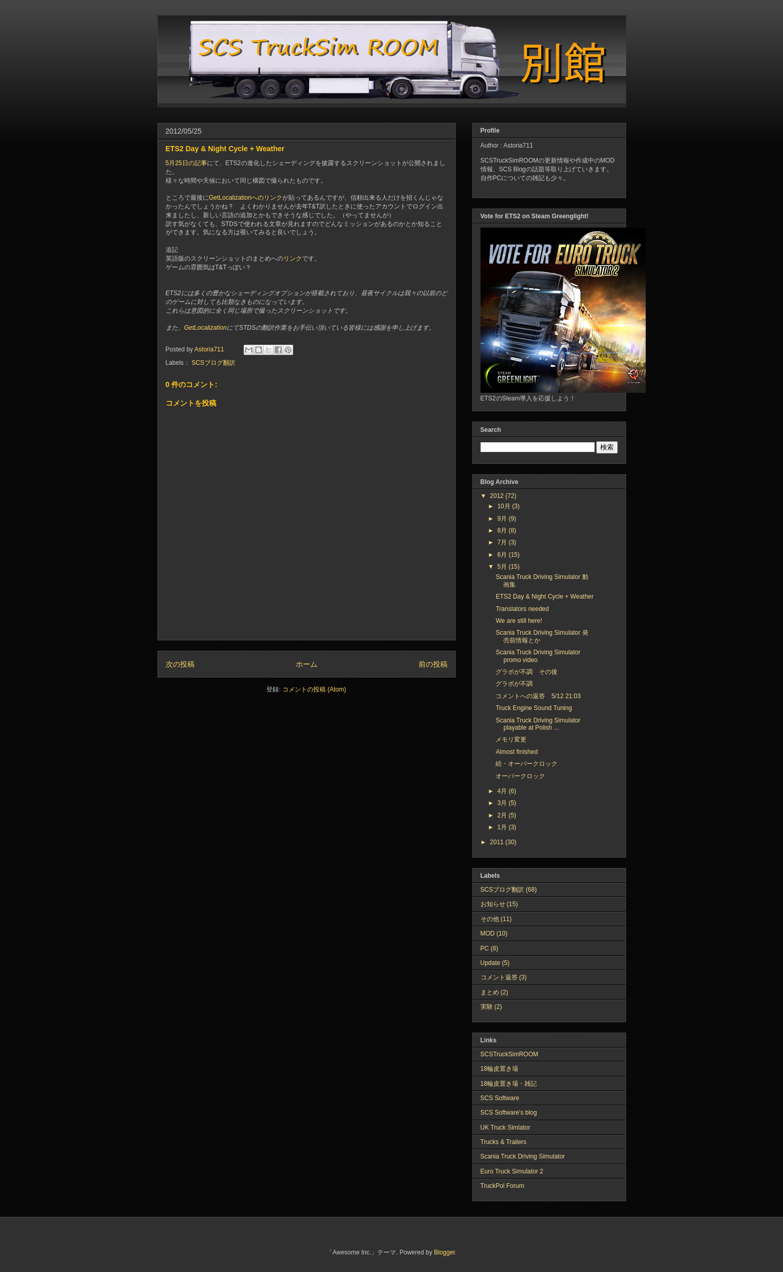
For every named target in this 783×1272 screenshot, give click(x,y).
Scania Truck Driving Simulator (523, 1156)
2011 (497, 842)
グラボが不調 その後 (526, 671)
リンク (292, 258)
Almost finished (516, 751)
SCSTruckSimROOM (509, 1054)
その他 (490, 919)
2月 (502, 815)
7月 (502, 542)
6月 (502, 554)
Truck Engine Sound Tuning (534, 708)
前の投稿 (433, 664)
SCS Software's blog (509, 1112)
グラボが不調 (514, 683)
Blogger (444, 1252)
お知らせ (493, 904)
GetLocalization (205, 327)
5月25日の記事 (186, 163)
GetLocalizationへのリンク (246, 197)
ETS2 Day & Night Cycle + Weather (545, 596)
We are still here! (519, 620)
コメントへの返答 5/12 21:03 (538, 696)
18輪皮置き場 (499, 1068)
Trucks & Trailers (504, 1142)
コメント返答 (499, 977)
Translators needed (522, 609)
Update (491, 963)
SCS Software (500, 1098)
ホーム (306, 664)
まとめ (490, 992)
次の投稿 (180, 664)
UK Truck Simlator (506, 1127)
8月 (502, 530)
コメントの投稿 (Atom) (314, 689)
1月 (502, 827)
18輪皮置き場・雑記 (509, 1083)
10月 (504, 506)
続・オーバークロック (526, 763)
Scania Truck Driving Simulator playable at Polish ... (538, 724)
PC (485, 948)
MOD (488, 933)
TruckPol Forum (502, 1185)
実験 (487, 1006)
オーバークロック (520, 776)
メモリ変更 (511, 739)
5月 (502, 566)
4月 (502, 791)
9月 (502, 518)
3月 (502, 803)
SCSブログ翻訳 (213, 362)
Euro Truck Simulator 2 (512, 1171)
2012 (497, 496)
